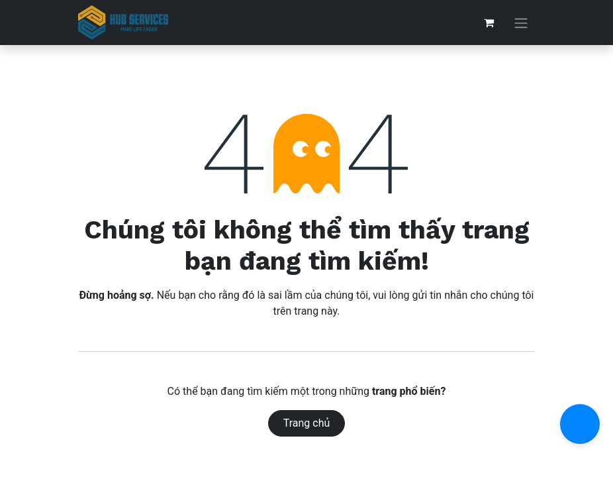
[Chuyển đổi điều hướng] (521, 23)
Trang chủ (306, 423)
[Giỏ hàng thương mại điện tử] (488, 22)
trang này (315, 311)
